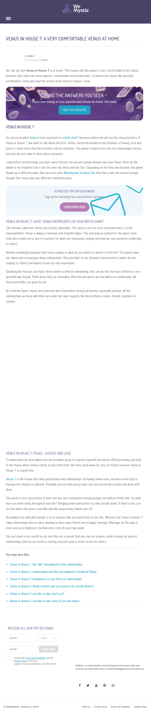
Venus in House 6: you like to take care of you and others (45, 601)
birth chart (70, 138)
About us (86, 707)
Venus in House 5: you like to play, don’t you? (37, 594)
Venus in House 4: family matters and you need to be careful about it (52, 586)
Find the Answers (75, 110)
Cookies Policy (140, 707)
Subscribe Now (75, 207)
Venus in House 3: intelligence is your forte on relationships (46, 579)
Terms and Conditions (120, 707)
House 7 (11, 479)
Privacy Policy (100, 707)
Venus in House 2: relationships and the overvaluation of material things (53, 572)
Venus (33, 138)
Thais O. (31, 56)
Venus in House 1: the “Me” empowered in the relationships (46, 564)
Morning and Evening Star (79, 173)
